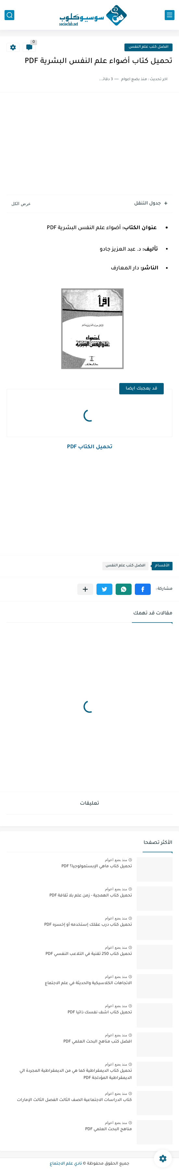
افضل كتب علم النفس (148, 47)
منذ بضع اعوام (116, 860)
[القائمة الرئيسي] (169, 15)
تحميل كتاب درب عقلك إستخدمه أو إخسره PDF (88, 925)
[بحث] (9, 15)
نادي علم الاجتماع (66, 1164)
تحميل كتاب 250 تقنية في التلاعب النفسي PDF (88, 954)
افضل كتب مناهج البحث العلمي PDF (97, 1042)
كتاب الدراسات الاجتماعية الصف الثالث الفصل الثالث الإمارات (74, 1100)
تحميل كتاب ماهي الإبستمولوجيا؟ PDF (96, 866)
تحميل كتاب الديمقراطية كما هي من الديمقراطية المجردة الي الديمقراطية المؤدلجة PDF (75, 1075)
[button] (143, 589)
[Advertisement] (89, 144)
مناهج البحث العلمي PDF (108, 1129)
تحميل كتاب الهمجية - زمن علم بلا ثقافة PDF (90, 896)
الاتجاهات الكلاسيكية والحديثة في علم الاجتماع (88, 983)
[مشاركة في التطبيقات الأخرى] (85, 589)
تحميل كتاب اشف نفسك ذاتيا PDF (100, 1012)
